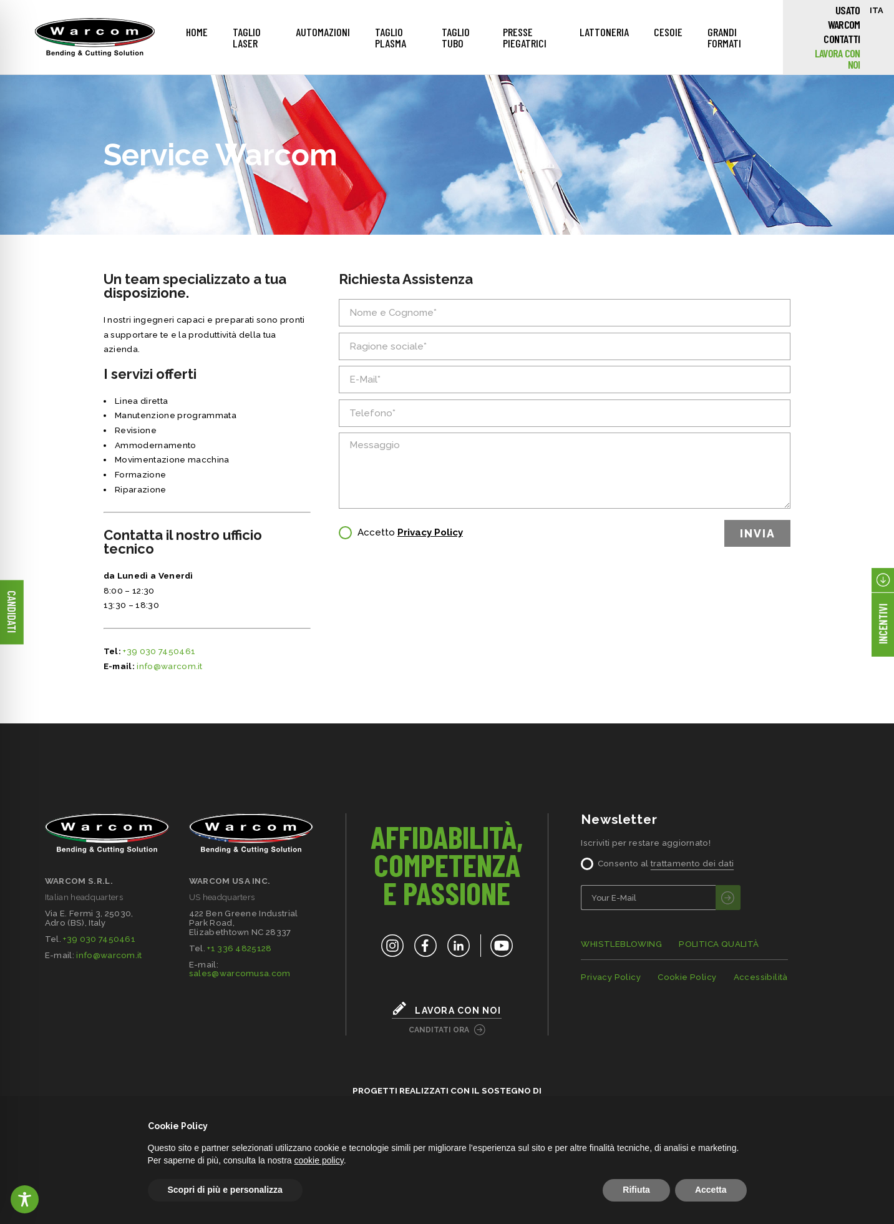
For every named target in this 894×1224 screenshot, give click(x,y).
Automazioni (323, 32)
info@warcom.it (170, 666)
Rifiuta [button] (636, 1190)
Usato (847, 10)
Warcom (844, 24)
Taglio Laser (247, 37)
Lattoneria (604, 32)
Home (197, 32)
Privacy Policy (430, 532)
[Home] (95, 37)
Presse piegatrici (525, 37)
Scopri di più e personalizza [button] (225, 1190)
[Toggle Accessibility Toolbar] (24, 1199)
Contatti (842, 38)
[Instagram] (392, 945)
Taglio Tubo (456, 37)
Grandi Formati (724, 37)
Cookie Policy (687, 977)
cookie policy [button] (319, 1160)
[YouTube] (496, 945)
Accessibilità (761, 977)
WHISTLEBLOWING (621, 944)
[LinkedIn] (458, 945)
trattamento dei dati (692, 863)
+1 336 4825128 (239, 948)
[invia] (728, 898)
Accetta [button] (711, 1190)
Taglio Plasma (390, 37)
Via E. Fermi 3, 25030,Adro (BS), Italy (89, 918)
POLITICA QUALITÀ (719, 944)
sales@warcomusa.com (240, 973)
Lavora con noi (837, 58)
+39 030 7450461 (159, 651)
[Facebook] (425, 945)
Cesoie (668, 32)
